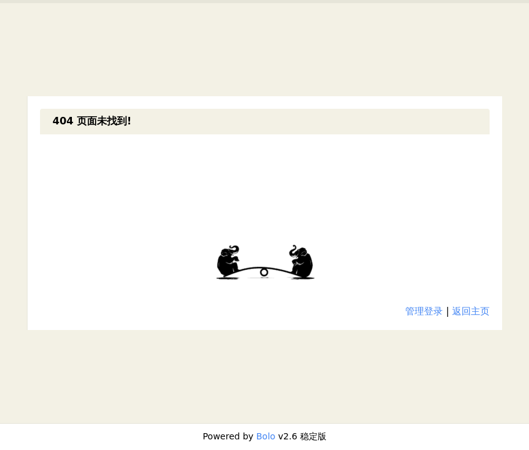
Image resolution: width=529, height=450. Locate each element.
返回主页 (471, 311)
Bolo (266, 436)
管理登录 (424, 311)
